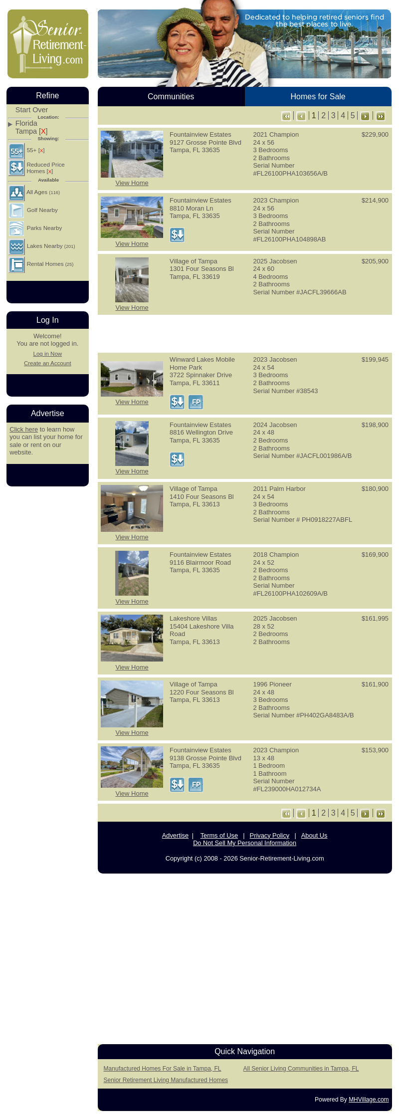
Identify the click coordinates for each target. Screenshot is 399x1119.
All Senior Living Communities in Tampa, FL (301, 1068)
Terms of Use (219, 835)
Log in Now (47, 354)
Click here (23, 429)
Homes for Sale (317, 96)
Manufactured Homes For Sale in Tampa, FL (162, 1068)
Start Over (31, 110)
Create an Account (47, 363)
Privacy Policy (270, 835)
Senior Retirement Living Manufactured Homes (166, 1080)
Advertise (175, 835)
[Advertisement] (47, 644)
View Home (131, 183)
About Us (314, 835)
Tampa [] (31, 131)
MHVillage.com (369, 1099)
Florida (26, 123)
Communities (171, 96)
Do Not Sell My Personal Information (244, 843)
